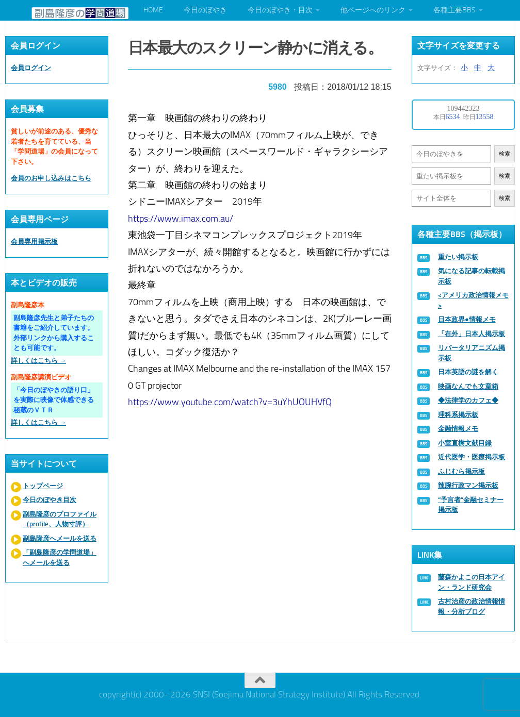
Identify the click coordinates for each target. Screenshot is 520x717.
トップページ (43, 486)
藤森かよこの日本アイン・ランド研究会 (471, 582)
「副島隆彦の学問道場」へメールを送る (59, 557)
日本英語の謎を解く (468, 372)
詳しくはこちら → (38, 360)
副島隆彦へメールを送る (59, 538)
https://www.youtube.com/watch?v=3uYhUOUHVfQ (230, 401)
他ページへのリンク (372, 10)
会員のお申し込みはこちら (51, 178)
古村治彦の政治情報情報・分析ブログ (471, 606)
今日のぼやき (205, 10)
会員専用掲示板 (34, 241)
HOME (153, 10)
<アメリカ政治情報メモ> (473, 300)
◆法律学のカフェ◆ (468, 400)
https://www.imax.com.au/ (180, 217)
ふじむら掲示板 (461, 471)
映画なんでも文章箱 (468, 386)
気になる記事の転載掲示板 (471, 276)
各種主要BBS (454, 10)
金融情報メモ (458, 428)
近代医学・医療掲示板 (471, 457)
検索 (504, 154)
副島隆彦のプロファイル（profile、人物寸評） (59, 519)
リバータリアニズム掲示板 (471, 353)
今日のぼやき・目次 (280, 10)
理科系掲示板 (458, 415)
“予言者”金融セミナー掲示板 (470, 505)
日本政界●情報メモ (467, 319)
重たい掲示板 (458, 257)
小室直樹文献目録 (465, 443)
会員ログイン (31, 68)
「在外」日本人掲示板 (471, 334)
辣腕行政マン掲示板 (468, 485)
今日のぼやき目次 (49, 500)
